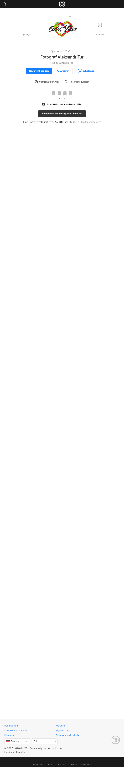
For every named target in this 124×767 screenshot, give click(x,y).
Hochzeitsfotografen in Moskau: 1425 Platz (65, 104)
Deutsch (12, 741)
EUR (36, 741)
